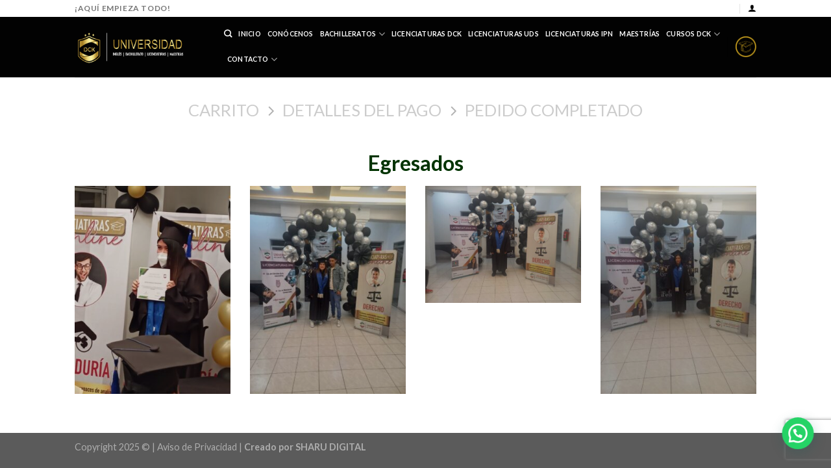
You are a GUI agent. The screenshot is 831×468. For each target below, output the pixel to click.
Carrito (223, 110)
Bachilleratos (352, 34)
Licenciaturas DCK (426, 34)
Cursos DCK (693, 34)
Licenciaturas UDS (503, 34)
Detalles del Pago (361, 110)
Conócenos (290, 34)
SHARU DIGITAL (330, 446)
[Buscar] (228, 34)
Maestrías (639, 34)
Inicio (249, 34)
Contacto (252, 59)
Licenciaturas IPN (579, 34)
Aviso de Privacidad (197, 446)
